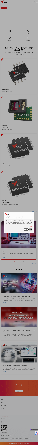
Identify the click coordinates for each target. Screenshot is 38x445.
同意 (30, 229)
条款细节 (30, 226)
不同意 (26, 229)
